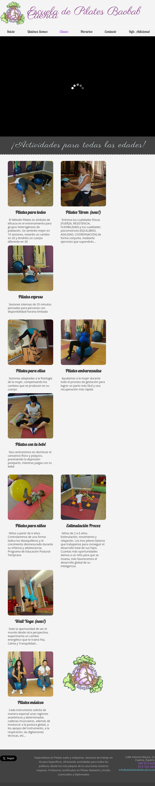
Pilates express (30, 282)
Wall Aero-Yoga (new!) (30, 611)
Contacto (110, 31)
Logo (14, 14)
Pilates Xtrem (83, 205)
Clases (64, 31)
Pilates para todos (30, 205)
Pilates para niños (30, 519)
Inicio (11, 31)
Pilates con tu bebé (30, 434)
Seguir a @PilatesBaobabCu (15, 762)
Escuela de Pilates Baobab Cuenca (83, 13)
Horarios (86, 31)
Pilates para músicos (30, 698)
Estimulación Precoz (83, 524)
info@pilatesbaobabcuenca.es (137, 769)
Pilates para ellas (30, 358)
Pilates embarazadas (83, 358)
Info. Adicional (139, 31)
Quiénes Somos (37, 31)
